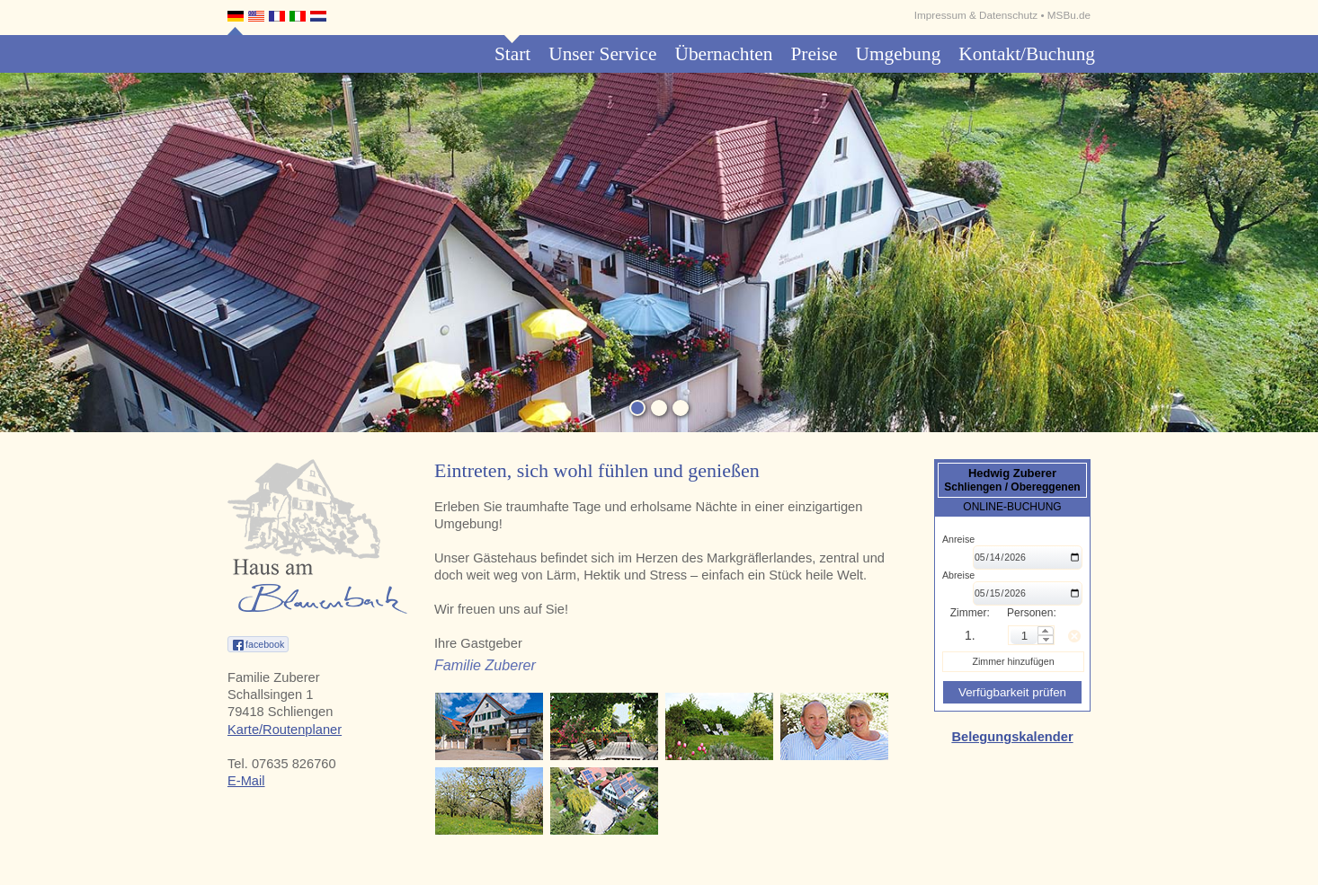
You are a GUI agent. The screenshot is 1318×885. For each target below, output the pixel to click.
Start (512, 54)
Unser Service (602, 54)
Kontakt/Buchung (1026, 54)
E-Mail (246, 781)
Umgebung (898, 54)
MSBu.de (1069, 15)
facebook (264, 644)
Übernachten (723, 54)
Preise (813, 54)
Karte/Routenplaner (284, 729)
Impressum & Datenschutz (975, 15)
